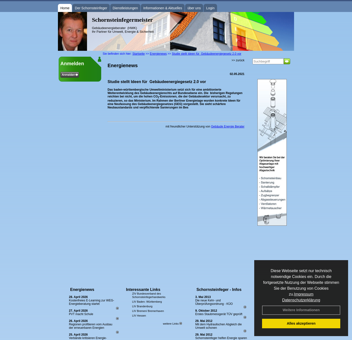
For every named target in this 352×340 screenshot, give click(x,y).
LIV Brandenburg (142, 306)
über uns (194, 8)
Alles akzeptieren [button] (301, 323)
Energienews (82, 289)
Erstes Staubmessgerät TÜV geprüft (218, 314)
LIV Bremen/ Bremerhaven (148, 310)
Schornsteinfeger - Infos (219, 289)
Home (64, 8)
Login (210, 8)
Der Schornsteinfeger (91, 8)
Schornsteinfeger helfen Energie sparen (221, 338)
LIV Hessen (139, 315)
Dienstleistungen (125, 8)
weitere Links (172, 323)
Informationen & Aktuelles (162, 8)
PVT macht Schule (81, 314)
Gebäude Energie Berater (227, 126)
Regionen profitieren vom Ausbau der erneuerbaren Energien (90, 326)
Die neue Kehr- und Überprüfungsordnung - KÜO (214, 302)
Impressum (303, 294)
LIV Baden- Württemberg (147, 301)
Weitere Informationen (301, 310)
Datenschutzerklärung (301, 300)
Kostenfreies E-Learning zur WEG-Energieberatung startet (91, 302)
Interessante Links (143, 289)
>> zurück (237, 60)
